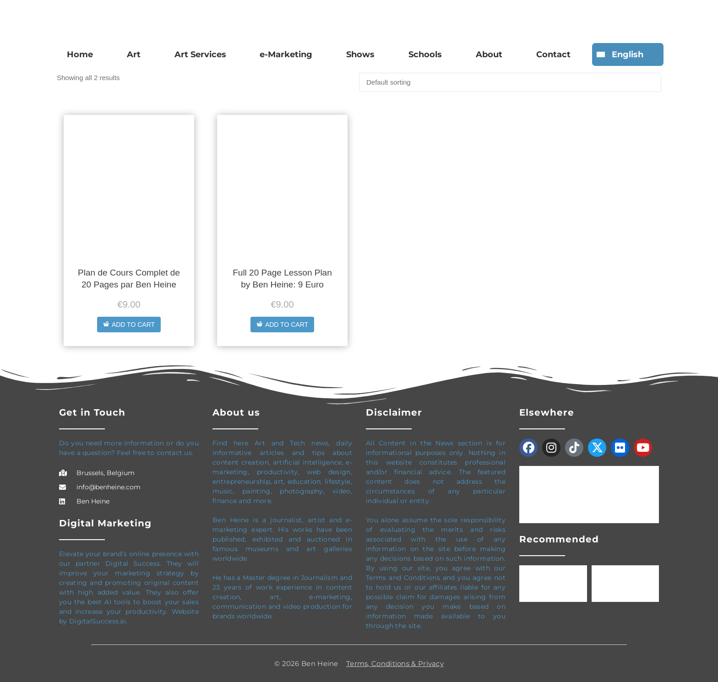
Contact (553, 54)
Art (134, 54)
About (489, 54)
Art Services (200, 54)
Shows (360, 54)
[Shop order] (510, 82)
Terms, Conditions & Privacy (395, 663)
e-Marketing (286, 54)
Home (80, 54)
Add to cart (129, 324)
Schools (425, 54)
